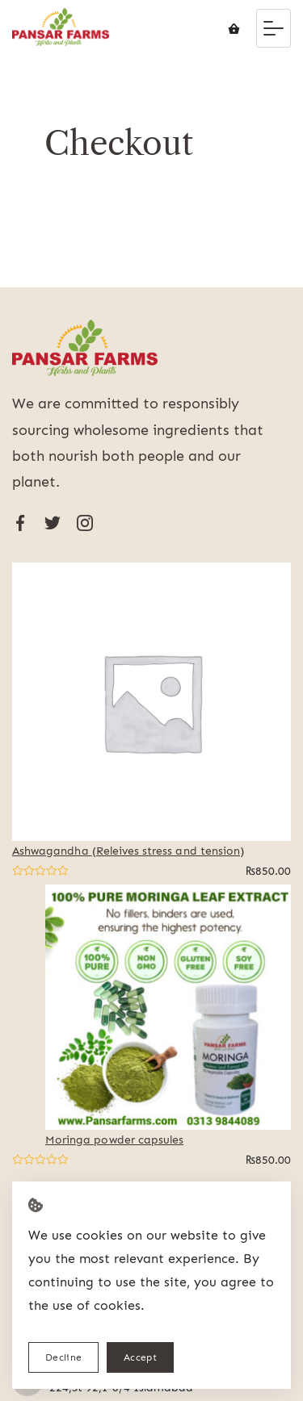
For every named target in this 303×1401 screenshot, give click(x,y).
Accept (140, 1357)
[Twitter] (52, 523)
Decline (63, 1357)
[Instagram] (85, 523)
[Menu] (273, 28)
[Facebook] (20, 523)
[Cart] (234, 29)
